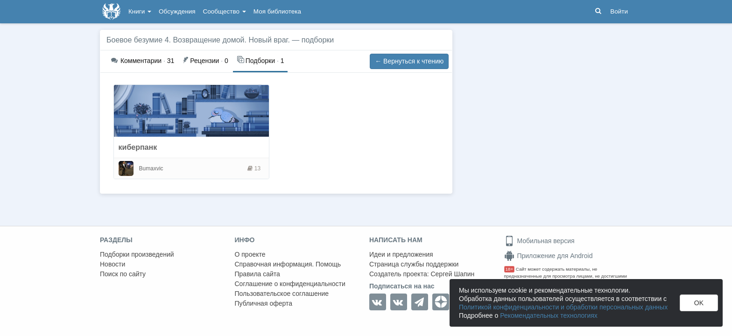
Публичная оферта (264, 303)
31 (142, 60)
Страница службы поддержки (413, 264)
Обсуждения (177, 11)
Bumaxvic (151, 168)
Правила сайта (257, 274)
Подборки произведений (137, 254)
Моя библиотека (277, 11)
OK (699, 303)
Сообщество (224, 11)
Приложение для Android (548, 256)
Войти (619, 11)
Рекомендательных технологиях (549, 315)
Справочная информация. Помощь (288, 264)
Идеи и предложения (401, 254)
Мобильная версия (539, 241)
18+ (510, 269)
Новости (112, 264)
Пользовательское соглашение (282, 293)
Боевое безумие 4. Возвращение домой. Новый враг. (198, 40)
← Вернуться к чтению (409, 61)
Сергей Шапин (452, 274)
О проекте (250, 254)
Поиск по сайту (123, 274)
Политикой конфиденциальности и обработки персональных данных (563, 307)
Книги (139, 11)
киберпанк (138, 147)
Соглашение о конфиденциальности (290, 283)
